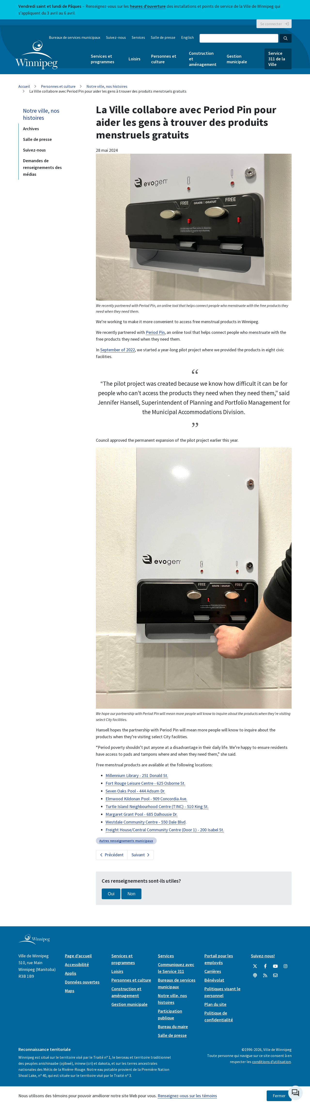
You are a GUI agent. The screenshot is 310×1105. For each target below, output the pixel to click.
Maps (69, 990)
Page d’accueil (78, 956)
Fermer (279, 1095)
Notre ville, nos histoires (106, 86)
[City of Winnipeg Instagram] (285, 966)
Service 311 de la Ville (276, 58)
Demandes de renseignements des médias (42, 167)
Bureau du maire (173, 1026)
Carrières (212, 971)
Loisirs (134, 59)
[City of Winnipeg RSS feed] (265, 975)
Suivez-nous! (263, 956)
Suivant (138, 854)
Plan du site (215, 1004)
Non (131, 893)
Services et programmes (102, 58)
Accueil (24, 86)
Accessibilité (77, 964)
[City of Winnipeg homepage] (34, 943)
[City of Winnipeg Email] (275, 975)
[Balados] (255, 975)
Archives (31, 128)
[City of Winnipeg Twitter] (255, 966)
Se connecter (271, 23)
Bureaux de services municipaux (74, 37)
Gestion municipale (237, 58)
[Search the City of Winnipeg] (239, 38)
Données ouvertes (82, 982)
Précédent (114, 854)
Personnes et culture (163, 58)
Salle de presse (163, 37)
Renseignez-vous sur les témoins (187, 1095)
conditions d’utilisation (271, 1061)
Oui (111, 893)
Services (138, 37)
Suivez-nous (116, 37)
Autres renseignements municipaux (126, 841)
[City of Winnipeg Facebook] (265, 966)
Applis (70, 973)
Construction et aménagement (202, 58)
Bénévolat (214, 980)
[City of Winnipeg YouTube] (275, 966)
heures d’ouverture (148, 6)
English (187, 37)
